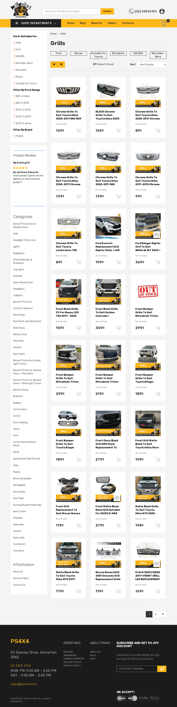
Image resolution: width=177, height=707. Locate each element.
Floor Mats (18, 340)
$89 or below (23, 96)
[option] (29, 172)
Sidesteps (18, 524)
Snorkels (17, 276)
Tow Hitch (18, 550)
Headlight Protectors (24, 240)
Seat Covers (19, 511)
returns (68, 652)
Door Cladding (20, 422)
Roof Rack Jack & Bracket (27, 321)
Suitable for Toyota (26, 83)
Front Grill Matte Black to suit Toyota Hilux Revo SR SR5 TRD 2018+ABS (147, 447)
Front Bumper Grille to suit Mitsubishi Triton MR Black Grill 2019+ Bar (146, 315)
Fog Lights (18, 269)
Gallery (112, 23)
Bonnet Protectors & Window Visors (24, 226)
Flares (16, 429)
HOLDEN (20, 56)
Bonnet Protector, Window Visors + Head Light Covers (27, 382)
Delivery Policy (73, 662)
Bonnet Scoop (20, 389)
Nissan (19, 76)
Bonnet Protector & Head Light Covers (26, 362)
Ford (18, 49)
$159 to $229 (23, 109)
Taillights (18, 295)
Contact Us (19, 585)
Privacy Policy (72, 665)
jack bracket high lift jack (26, 458)
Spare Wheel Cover (23, 282)
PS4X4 (19, 136)
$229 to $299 (23, 116)
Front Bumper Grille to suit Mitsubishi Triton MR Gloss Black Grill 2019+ (108, 381)
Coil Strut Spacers (23, 308)
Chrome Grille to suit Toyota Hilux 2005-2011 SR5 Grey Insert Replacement (107, 184)
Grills (18, 42)
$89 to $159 (22, 103)
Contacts (128, 23)
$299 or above (24, 123)
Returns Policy (21, 578)
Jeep (16, 465)
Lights (16, 246)
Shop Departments (36, 23)
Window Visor (20, 334)
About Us (96, 23)
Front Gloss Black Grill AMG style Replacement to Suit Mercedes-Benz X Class (107, 447)
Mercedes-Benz (24, 63)
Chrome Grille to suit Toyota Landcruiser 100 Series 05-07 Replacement (67, 250)
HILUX (16, 452)
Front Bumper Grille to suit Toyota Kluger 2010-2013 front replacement (66, 447)
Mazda (16, 472)
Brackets (18, 396)
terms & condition (74, 658)
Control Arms (20, 409)
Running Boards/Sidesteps (27, 505)
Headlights (19, 289)
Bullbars (17, 403)
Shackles (18, 518)
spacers (17, 531)
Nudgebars (19, 253)
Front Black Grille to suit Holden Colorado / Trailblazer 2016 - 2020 (107, 315)
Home (70, 23)
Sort (132, 64)
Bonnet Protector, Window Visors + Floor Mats (27, 372)
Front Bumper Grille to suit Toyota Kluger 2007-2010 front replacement (146, 381)
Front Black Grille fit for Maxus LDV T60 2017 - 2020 (67, 312)
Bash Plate (19, 354)
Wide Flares (19, 328)
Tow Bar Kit (19, 544)
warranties (70, 655)
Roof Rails (18, 498)
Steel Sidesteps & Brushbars (22, 261)
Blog (82, 23)
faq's (93, 655)
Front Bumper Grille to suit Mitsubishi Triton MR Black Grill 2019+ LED (67, 381)
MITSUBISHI (19, 485)
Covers (17, 415)
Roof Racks (19, 491)
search (107, 11)
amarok (17, 347)
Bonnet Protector (22, 301)
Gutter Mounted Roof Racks (24, 444)
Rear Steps (19, 314)
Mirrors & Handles (22, 478)
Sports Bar (19, 537)
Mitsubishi (21, 70)
